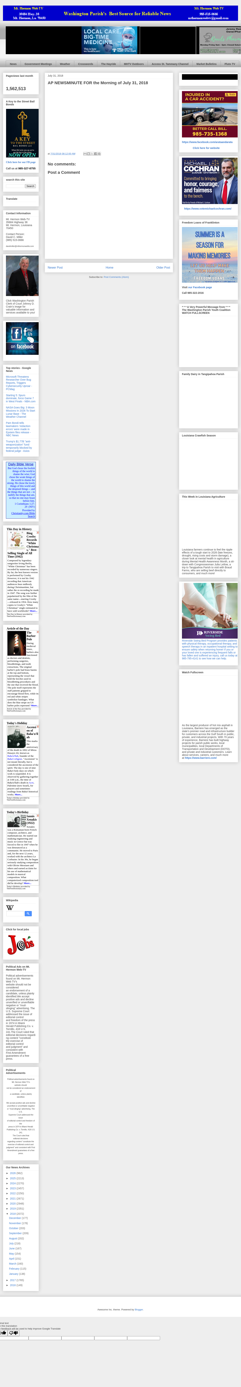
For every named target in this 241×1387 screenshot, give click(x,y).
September (15, 1233)
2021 (13, 1198)
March (13, 1263)
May (12, 1253)
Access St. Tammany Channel (170, 64)
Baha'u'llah (12, 756)
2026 (13, 1173)
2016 (13, 1285)
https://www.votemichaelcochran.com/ (208, 208)
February (14, 1268)
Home (109, 267)
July (11, 1243)
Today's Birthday (13, 886)
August (13, 1238)
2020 (13, 1203)
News (13, 64)
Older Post (163, 267)
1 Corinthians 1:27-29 (25, 505)
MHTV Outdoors (134, 64)
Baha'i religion (14, 758)
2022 (13, 1193)
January (14, 1273)
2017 (13, 1280)
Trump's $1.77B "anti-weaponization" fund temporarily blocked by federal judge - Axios (19, 446)
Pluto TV (230, 64)
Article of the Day (14, 709)
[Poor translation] (13, 1333)
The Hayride (108, 64)
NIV (31, 506)
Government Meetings (38, 64)
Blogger (139, 1309)
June (12, 1248)
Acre (31, 782)
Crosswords (85, 64)
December (15, 1218)
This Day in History (14, 614)
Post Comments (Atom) (116, 277)
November (15, 1223)
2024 (13, 1183)
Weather (65, 64)
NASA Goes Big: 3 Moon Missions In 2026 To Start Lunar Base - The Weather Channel (20, 412)
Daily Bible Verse (20, 464)
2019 (13, 1208)
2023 (13, 1188)
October (14, 1228)
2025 (13, 1178)
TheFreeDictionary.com (16, 616)
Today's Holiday (13, 798)
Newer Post (55, 267)
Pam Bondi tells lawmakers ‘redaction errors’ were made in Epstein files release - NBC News (18, 429)
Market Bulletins (206, 64)
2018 (13, 1213)
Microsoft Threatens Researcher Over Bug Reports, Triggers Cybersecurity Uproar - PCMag (19, 383)
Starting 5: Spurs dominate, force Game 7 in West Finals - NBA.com (20, 398)
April (12, 1258)
